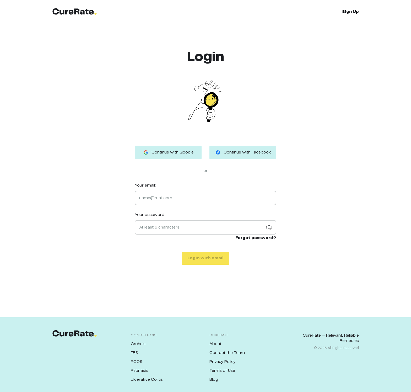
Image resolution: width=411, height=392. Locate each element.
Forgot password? (255, 238)
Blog (213, 380)
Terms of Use (222, 371)
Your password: (150, 215)
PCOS (136, 362)
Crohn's (138, 344)
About (215, 344)
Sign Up (350, 12)
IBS (134, 353)
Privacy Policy (222, 362)
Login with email (205, 258)
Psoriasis (139, 371)
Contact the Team (227, 353)
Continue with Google (168, 152)
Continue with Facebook (243, 152)
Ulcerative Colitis (147, 380)
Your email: (145, 185)
